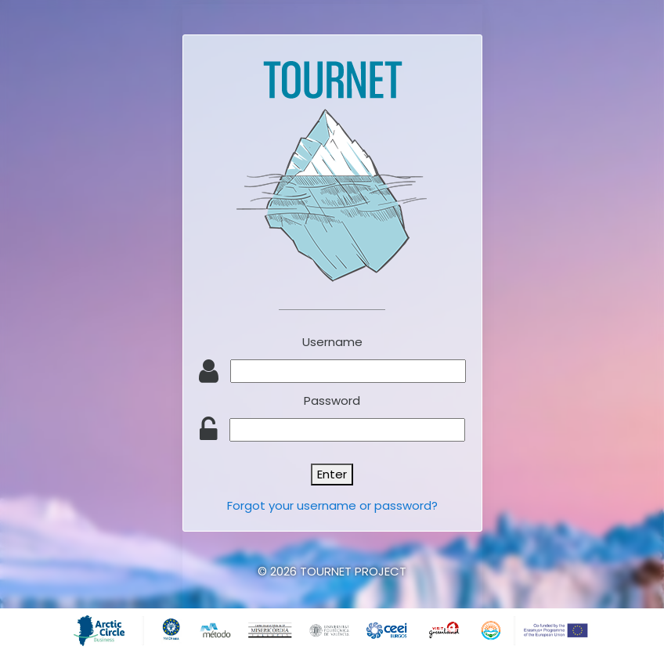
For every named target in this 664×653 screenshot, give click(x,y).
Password (332, 400)
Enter (332, 474)
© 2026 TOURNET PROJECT (332, 571)
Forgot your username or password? (332, 505)
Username (332, 342)
